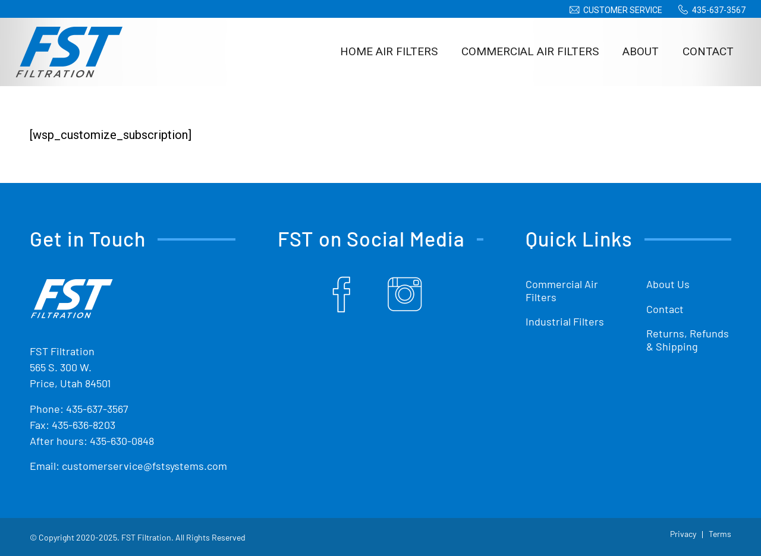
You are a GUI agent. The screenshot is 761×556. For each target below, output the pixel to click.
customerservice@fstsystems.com (144, 465)
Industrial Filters (565, 321)
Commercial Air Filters (562, 290)
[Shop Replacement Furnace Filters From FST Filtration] (68, 51)
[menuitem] (613, 10)
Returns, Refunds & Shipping (687, 340)
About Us (668, 283)
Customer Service (622, 10)
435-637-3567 (719, 10)
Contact (665, 308)
